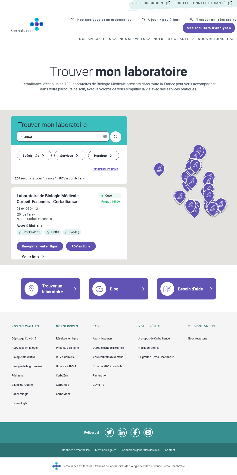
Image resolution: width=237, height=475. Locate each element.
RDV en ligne (81, 246)
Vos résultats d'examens (108, 357)
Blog (114, 289)
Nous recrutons (197, 338)
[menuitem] (153, 3)
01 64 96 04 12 (27, 208)
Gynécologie (19, 403)
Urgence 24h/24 (66, 366)
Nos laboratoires (148, 347)
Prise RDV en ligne (67, 347)
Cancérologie (20, 394)
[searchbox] (63, 136)
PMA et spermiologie (24, 347)
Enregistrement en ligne (40, 246)
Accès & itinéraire (30, 225)
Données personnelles (76, 450)
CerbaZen (62, 375)
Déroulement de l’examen (108, 347)
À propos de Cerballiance (154, 338)
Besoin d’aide (190, 289)
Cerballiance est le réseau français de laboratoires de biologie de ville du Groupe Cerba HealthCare (123, 466)
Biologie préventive (23, 357)
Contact (170, 450)
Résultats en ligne (67, 338)
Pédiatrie (17, 375)
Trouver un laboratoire (52, 288)
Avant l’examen (102, 338)
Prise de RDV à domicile (107, 366)
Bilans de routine (22, 384)
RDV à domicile (65, 357)
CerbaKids (62, 384)
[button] (159, 170)
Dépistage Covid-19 (24, 338)
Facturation (100, 375)
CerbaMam (63, 394)
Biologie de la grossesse (27, 366)
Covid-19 (98, 384)
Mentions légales (105, 450)
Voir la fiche (30, 256)
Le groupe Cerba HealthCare (156, 357)
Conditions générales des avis (140, 450)
